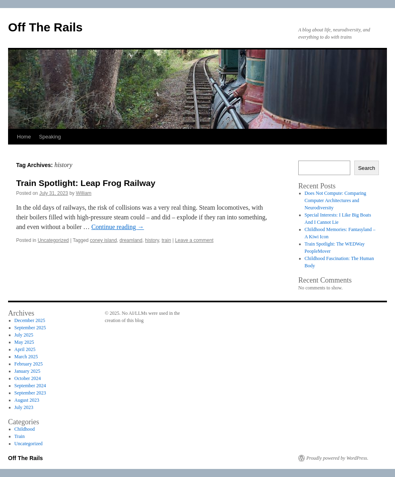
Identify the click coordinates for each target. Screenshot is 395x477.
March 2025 (26, 356)
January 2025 (27, 371)
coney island (103, 240)
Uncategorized (53, 240)
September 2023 (30, 393)
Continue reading (117, 226)
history (152, 240)
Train (20, 436)
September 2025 (30, 327)
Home (24, 137)
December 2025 (30, 320)
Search (366, 168)
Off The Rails (45, 27)
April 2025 (25, 349)
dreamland (130, 240)
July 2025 (24, 335)
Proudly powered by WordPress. (337, 458)
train (166, 240)
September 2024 (30, 385)
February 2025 (29, 364)
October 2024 (28, 378)
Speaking (50, 137)
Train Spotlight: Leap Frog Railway (85, 183)
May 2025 (24, 342)
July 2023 (24, 407)
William (83, 193)
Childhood (25, 429)
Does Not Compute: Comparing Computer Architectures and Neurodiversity (335, 200)
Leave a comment (194, 240)
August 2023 (27, 400)
